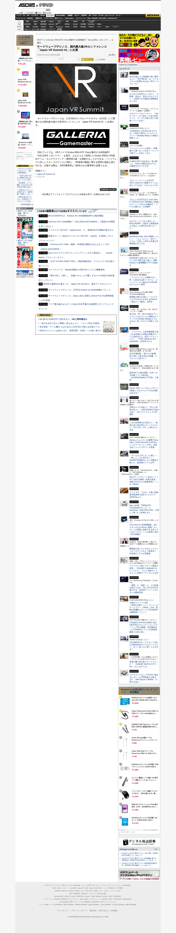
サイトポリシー (63, 911)
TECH (42, 15)
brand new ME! (101, 893)
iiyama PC (80, 888)
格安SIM (30, 18)
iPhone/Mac (60, 15)
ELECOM (27, 24)
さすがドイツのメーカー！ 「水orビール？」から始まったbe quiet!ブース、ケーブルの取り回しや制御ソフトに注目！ (144, 117)
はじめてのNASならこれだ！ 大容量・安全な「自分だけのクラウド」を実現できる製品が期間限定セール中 (144, 97)
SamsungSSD (58, 24)
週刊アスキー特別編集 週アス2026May (25, 243)
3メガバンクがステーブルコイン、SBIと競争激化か (63, 319)
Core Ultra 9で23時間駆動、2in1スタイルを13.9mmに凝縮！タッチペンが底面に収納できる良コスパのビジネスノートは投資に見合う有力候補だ (143, 529)
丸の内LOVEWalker (118, 904)
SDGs (89, 18)
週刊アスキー (59, 18)
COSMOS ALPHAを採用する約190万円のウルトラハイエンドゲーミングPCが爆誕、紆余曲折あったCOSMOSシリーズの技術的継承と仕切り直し (143, 627)
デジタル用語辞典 (84, 902)
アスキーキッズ (21, 18)
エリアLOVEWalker (56, 904)
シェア (61, 59)
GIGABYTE (51, 24)
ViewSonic (91, 24)
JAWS (27, 27)
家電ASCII (38, 18)
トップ (18, 15)
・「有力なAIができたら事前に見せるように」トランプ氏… (24, 178)
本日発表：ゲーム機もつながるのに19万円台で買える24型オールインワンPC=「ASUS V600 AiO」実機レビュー (91, 327)
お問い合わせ (103, 911)
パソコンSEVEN (59, 21)
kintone (43, 27)
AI (24, 15)
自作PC (84, 15)
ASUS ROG (43, 24)
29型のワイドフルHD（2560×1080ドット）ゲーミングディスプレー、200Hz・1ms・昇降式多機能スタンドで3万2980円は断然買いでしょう (143, 607)
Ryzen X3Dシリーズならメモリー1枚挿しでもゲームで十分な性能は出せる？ (144, 390)
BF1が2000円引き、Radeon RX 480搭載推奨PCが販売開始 (75, 216)
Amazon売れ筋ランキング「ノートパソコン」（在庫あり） (24, 40)
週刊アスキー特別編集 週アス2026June (25, 213)
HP (83, 21)
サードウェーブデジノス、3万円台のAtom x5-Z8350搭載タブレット (79, 290)
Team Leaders (84, 899)
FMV (27, 21)
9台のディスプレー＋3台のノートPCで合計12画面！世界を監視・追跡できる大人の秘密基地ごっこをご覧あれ (144, 480)
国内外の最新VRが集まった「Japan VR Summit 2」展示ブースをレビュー (77, 284)
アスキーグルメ (49, 18)
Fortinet (91, 27)
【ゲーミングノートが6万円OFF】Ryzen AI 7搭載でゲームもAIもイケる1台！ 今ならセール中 (143, 182)
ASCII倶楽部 (153, 15)
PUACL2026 (102, 18)
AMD (35, 24)
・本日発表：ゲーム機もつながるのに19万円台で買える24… (24, 185)
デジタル (44, 5)
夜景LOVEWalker (94, 904)
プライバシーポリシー (79, 911)
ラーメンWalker (44, 904)
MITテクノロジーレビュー (108, 902)
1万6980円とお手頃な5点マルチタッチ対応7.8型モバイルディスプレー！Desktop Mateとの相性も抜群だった (144, 134)
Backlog (83, 27)
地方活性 (94, 18)
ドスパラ (41, 177)
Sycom (51, 21)
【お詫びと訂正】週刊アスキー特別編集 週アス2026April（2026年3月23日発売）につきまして (138, 859)
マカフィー (27, 29)
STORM (120, 888)
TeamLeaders (69, 18)
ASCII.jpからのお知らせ (128, 849)
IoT (28, 15)
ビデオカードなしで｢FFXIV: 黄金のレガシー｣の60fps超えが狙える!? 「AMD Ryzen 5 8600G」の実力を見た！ (143, 678)
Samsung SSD (58, 896)
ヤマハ (99, 27)
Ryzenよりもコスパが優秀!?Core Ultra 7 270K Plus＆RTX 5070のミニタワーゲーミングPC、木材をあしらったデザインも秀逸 (143, 443)
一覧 (77, 59)
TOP (46, 885)
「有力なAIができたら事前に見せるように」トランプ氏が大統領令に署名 (73, 323)
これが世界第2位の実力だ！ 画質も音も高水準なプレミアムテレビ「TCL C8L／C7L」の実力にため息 (143, 426)
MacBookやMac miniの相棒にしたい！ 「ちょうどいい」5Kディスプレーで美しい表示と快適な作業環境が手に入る (144, 240)
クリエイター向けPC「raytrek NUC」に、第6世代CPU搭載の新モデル (81, 230)
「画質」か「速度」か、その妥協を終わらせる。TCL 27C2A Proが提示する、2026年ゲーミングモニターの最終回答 (144, 588)
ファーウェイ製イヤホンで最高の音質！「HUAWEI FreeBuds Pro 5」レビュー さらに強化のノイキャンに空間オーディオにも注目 (143, 569)
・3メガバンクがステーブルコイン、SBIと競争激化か (25, 171)
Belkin (99, 24)
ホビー (77, 15)
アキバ (94, 15)
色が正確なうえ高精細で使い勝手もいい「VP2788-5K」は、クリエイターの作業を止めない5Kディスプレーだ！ (144, 80)
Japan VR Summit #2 (46, 174)
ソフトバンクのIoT (115, 27)
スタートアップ (109, 15)
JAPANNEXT (43, 29)
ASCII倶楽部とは (27, 204)
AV (90, 15)
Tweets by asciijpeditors (128, 65)
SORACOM (79, 896)
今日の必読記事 (64, 902)
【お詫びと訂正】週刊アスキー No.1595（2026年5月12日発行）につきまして (139, 854)
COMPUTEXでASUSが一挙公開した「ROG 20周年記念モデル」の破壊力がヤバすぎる (143, 163)
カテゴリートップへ (108, 189)
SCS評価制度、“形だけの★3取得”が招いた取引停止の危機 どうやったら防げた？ (143, 355)
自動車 (70, 15)
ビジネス (34, 15)
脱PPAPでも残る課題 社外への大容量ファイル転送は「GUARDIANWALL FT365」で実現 (144, 376)
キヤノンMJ (35, 29)
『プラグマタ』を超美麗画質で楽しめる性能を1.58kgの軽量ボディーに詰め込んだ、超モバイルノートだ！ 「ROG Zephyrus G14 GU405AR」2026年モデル (143, 336)
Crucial (75, 24)
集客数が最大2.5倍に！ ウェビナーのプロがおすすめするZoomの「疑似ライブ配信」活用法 (143, 299)
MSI (67, 21)
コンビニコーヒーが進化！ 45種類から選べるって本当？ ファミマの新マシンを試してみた (144, 150)
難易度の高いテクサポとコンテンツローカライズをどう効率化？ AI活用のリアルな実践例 (144, 551)
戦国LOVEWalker (131, 904)
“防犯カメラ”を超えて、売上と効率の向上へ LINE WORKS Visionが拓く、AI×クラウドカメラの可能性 (144, 410)
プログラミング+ (80, 18)
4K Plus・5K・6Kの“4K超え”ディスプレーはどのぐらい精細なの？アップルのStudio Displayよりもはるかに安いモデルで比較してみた (143, 319)
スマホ (100, 15)
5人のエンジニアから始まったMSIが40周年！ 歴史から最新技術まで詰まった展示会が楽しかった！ (144, 224)
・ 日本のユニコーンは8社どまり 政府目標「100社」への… (25, 192)
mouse (35, 21)
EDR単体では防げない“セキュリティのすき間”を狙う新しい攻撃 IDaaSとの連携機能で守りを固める (144, 261)
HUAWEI (83, 24)
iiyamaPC (43, 21)
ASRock (67, 24)
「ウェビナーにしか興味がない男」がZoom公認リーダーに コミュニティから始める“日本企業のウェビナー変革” (143, 281)
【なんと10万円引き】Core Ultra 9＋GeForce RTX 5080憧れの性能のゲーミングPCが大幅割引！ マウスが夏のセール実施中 (144, 203)
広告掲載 (113, 911)
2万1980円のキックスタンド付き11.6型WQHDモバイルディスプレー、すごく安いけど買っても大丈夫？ (144, 646)
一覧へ (156, 849)
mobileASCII (95, 902)
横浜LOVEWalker (68, 904)
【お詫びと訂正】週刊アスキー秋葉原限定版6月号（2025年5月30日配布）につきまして (139, 864)
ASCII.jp (26, 5)
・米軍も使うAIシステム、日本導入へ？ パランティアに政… (24, 199)
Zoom (107, 27)
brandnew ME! (59, 29)
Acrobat (35, 27)
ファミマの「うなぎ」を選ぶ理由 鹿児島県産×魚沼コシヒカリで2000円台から (144, 494)
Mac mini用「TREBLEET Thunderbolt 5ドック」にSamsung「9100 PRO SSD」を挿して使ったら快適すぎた (144, 509)
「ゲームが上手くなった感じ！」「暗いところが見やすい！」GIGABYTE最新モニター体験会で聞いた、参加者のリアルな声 (144, 459)
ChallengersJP (112, 18)
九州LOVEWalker (106, 904)
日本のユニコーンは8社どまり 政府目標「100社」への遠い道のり (70, 330)
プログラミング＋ (95, 899)
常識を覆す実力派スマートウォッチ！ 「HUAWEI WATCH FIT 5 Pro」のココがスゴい (143, 664)
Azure (51, 27)
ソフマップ (51, 29)
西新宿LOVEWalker (81, 904)
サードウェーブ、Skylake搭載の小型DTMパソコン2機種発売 (76, 269)
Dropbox (67, 26)
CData (75, 27)
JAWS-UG (64, 891)
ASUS (75, 21)
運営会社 (93, 911)
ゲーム (118, 15)
